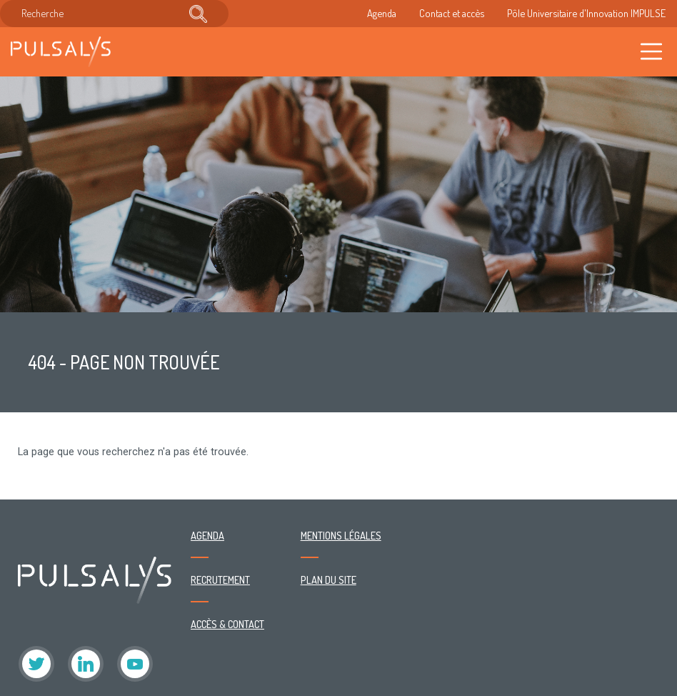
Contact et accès (451, 12)
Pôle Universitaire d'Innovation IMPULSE (586, 12)
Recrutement (220, 579)
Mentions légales (341, 535)
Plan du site (328, 579)
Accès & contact (227, 623)
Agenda (381, 12)
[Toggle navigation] (651, 52)
